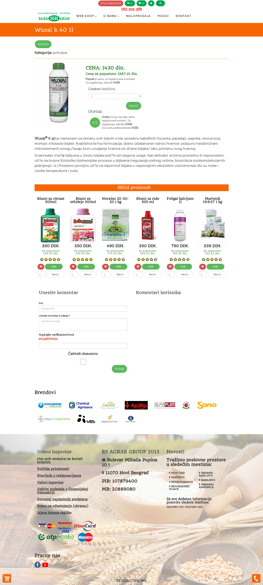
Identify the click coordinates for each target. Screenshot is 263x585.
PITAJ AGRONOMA (110, 3)
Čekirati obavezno (83, 354)
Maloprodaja (138, 16)
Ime (41, 303)
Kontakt (183, 16)
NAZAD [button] (43, 44)
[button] (151, 3)
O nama (111, 16)
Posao (163, 16)
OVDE (116, 82)
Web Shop (86, 16)
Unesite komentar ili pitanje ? (54, 315)
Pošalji (119, 369)
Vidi (53, 266)
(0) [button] (130, 3)
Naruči (133, 105)
